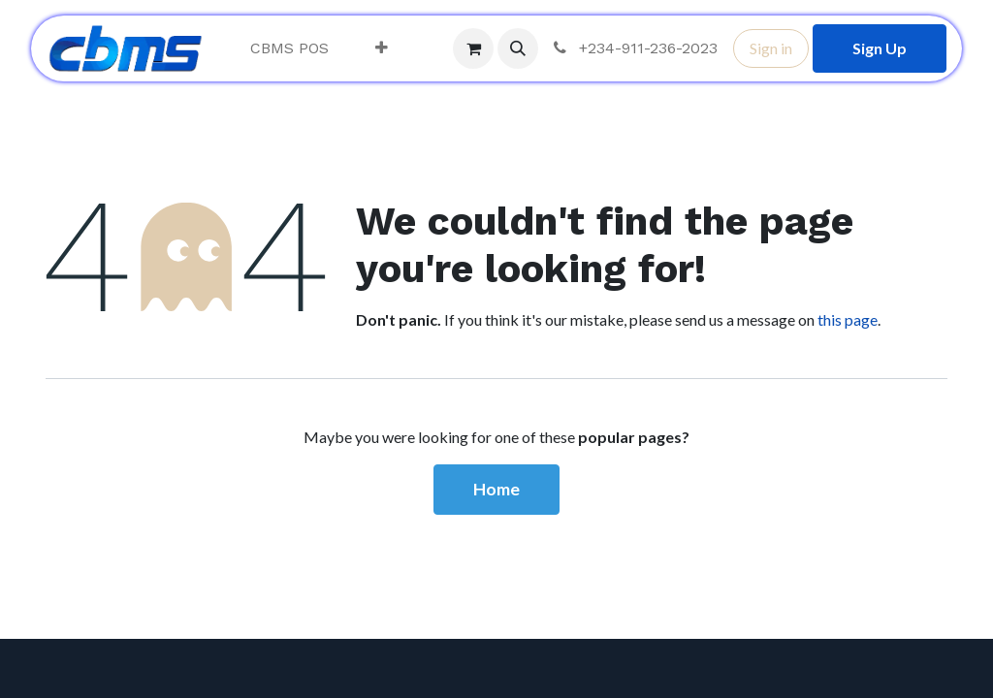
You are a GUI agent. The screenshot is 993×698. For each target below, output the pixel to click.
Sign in (771, 48)
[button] (517, 48)
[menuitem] (289, 48)
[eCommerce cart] (473, 48)
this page (847, 319)
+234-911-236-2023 (634, 48)
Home (496, 489)
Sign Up (879, 48)
